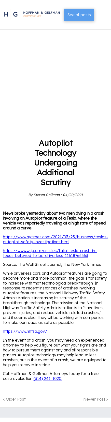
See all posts (79, 14)
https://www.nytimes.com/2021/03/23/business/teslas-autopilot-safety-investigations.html (55, 239)
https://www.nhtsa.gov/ (25, 331)
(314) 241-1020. (47, 378)
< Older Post (14, 399)
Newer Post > (95, 399)
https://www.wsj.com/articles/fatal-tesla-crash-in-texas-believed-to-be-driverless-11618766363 (50, 253)
